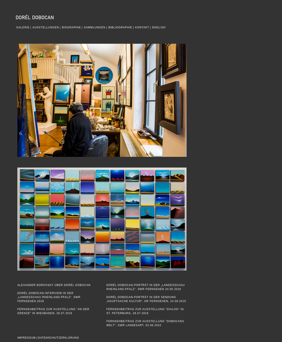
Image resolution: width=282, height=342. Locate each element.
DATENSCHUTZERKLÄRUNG (58, 337)
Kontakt (142, 27)
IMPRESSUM (26, 337)
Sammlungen (94, 27)
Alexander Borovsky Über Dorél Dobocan (54, 285)
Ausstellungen (45, 27)
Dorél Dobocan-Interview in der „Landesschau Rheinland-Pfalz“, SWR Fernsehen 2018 (48, 297)
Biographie (71, 27)
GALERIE (23, 27)
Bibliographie (120, 27)
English (159, 27)
